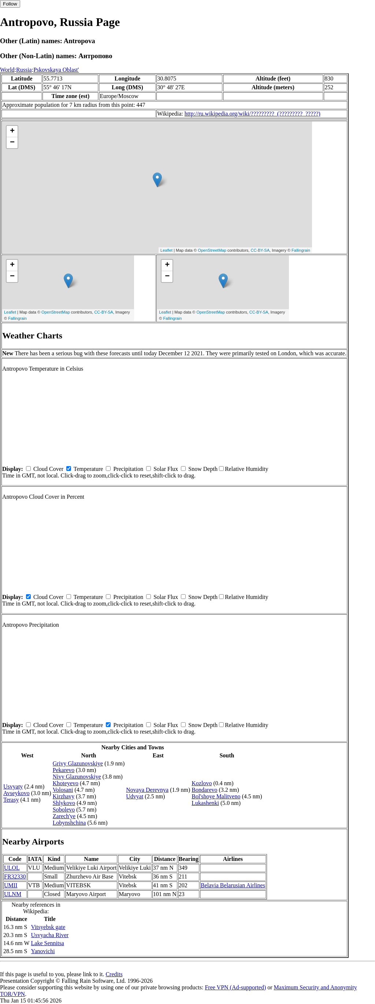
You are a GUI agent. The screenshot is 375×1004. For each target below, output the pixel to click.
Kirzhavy (64, 796)
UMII (10, 885)
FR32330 (15, 876)
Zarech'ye (64, 816)
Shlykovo (64, 803)
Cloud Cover (48, 469)
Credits (113, 974)
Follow (10, 4)
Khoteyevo (65, 783)
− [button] (12, 142)
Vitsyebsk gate (48, 927)
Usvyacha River (50, 935)
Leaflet (166, 250)
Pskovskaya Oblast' (56, 70)
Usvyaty (13, 786)
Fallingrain (301, 250)
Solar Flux (165, 469)
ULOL (12, 868)
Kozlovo (202, 783)
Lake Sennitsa (47, 943)
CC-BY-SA (260, 250)
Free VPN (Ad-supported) (235, 987)
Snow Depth (203, 469)
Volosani (63, 790)
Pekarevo (64, 770)
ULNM (12, 894)
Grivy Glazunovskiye (78, 763)
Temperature (88, 469)
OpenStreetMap (212, 250)
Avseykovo (16, 793)
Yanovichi (43, 951)
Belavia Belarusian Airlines (233, 885)
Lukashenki (205, 803)
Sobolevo (64, 809)
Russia (24, 70)
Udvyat (134, 796)
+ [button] (12, 131)
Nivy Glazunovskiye (77, 776)
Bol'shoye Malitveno (216, 796)
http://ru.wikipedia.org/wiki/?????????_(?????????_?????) (252, 113)
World (7, 70)
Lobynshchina (69, 823)
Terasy (11, 800)
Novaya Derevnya (147, 790)
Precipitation (128, 469)
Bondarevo (204, 790)
